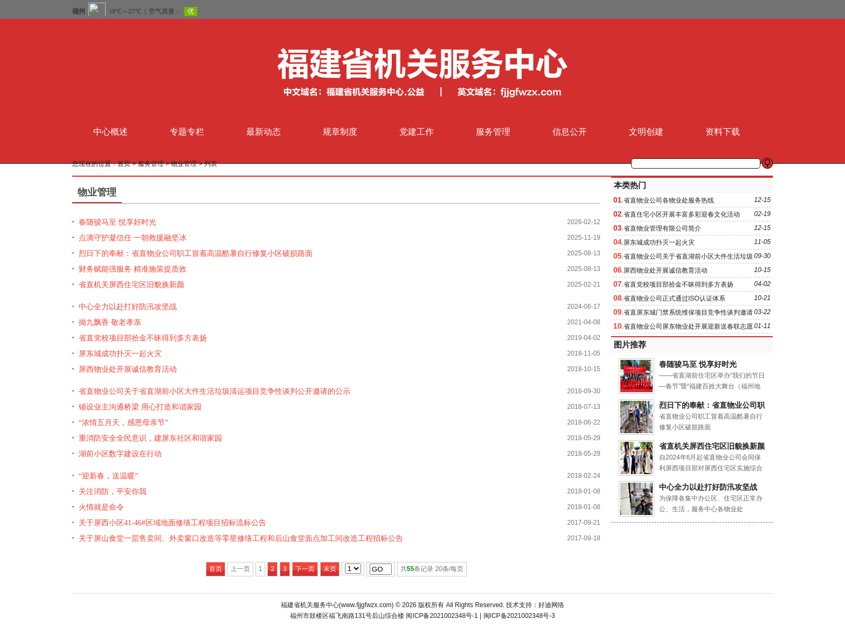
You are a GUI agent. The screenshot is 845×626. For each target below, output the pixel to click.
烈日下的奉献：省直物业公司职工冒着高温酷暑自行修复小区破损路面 (196, 253)
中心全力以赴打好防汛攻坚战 (128, 307)
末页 (329, 569)
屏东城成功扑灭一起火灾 (120, 354)
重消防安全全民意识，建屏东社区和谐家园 (150, 438)
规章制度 (340, 131)
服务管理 (493, 131)
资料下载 (722, 131)
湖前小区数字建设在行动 (120, 454)
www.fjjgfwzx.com (366, 605)
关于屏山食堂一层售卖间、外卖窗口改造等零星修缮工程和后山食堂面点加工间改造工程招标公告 (241, 538)
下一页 (305, 569)
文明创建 (646, 131)
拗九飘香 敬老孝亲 (110, 322)
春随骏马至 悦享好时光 (117, 222)
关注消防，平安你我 (113, 492)
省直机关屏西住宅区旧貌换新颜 (131, 285)
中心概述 (110, 131)
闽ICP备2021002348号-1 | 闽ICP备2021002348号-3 (480, 616)
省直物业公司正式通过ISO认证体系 (674, 298)
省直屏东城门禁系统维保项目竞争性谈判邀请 (688, 312)
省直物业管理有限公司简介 (662, 228)
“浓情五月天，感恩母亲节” (123, 423)
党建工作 (416, 131)
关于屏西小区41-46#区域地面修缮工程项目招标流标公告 (172, 523)
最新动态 (263, 131)
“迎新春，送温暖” (108, 476)
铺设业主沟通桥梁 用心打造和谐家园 (140, 407)
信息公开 (569, 131)
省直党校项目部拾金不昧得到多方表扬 (143, 338)
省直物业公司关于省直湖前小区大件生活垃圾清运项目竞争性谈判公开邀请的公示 (214, 391)
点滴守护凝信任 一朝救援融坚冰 (132, 238)
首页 (123, 164)
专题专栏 (187, 131)
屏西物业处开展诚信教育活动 (128, 369)
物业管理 (184, 164)
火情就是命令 (101, 507)
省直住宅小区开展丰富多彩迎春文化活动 (682, 214)
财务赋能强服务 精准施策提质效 (132, 269)
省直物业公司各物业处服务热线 (669, 200)
